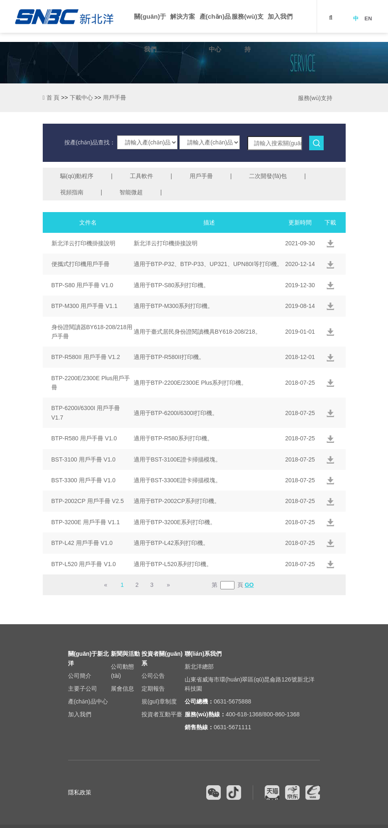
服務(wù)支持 (315, 98)
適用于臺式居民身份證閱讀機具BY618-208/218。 (197, 331)
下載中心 (81, 97)
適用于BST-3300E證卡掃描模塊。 (178, 480)
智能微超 (131, 192)
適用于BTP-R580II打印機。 (169, 357)
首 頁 (51, 97)
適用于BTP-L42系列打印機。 (171, 543)
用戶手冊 (201, 176)
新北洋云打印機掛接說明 (166, 243)
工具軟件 (141, 176)
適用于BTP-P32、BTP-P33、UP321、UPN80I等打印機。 (208, 264)
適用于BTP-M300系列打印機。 (174, 306)
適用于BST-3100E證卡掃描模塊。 (178, 459)
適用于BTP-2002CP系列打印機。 (177, 501)
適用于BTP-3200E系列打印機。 (175, 522)
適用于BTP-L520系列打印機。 (173, 564)
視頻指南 (71, 192)
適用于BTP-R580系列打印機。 (173, 438)
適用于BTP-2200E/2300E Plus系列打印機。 (190, 382)
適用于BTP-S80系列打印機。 (172, 285)
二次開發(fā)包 (268, 176)
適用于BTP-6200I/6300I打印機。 (176, 413)
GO (249, 584)
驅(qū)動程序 (77, 176)
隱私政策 (79, 792)
